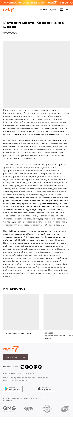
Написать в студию (15, 357)
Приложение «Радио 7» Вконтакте (18, 373)
